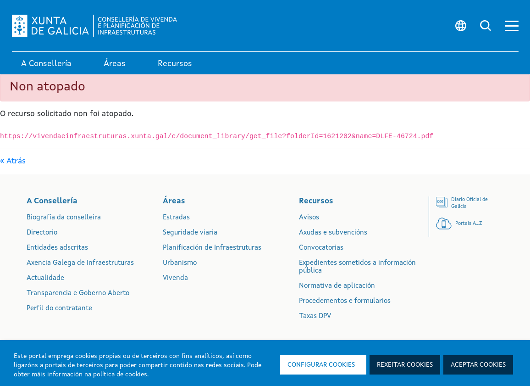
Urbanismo (180, 263)
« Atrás (13, 161)
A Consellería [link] (46, 64)
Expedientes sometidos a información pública (357, 267)
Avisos (309, 217)
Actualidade (45, 278)
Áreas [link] (115, 64)
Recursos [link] (175, 64)
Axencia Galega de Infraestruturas (80, 263)
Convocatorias (321, 248)
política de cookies (120, 374)
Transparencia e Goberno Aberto (78, 293)
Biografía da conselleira (64, 217)
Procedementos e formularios (345, 301)
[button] (512, 26)
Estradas (176, 217)
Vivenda (175, 278)
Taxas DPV (315, 316)
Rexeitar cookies (405, 365)
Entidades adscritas (57, 248)
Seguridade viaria (190, 232)
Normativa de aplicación (337, 286)
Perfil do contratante (59, 308)
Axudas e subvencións (333, 232)
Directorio (42, 232)
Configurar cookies (321, 365)
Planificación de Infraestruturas (212, 248)
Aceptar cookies (478, 365)
